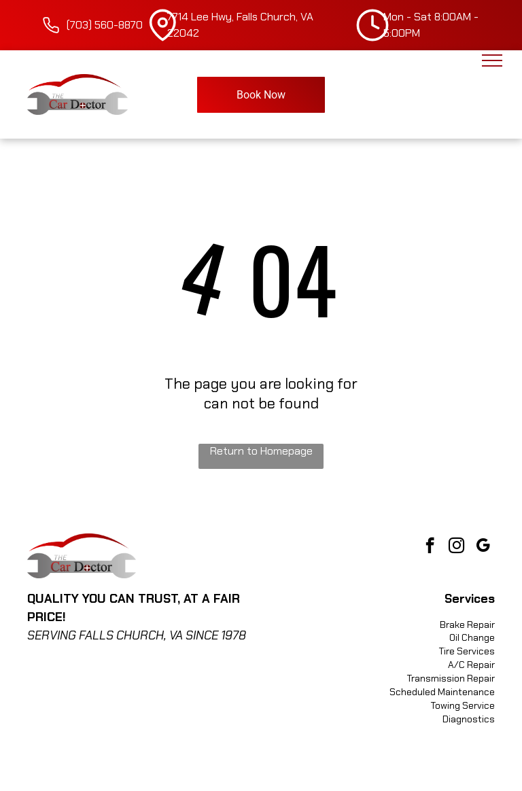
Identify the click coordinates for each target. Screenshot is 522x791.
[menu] (492, 60)
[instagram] (456, 547)
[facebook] (430, 547)
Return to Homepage (261, 451)
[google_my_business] (483, 547)
